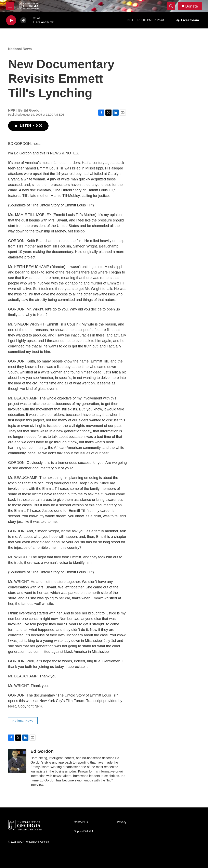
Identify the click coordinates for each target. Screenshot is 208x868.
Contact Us (81, 822)
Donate (191, 6)
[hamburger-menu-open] (10, 6)
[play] (11, 20)
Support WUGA (83, 831)
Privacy (121, 822)
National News (20, 49)
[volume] (23, 20)
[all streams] (187, 20)
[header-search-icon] (171, 6)
